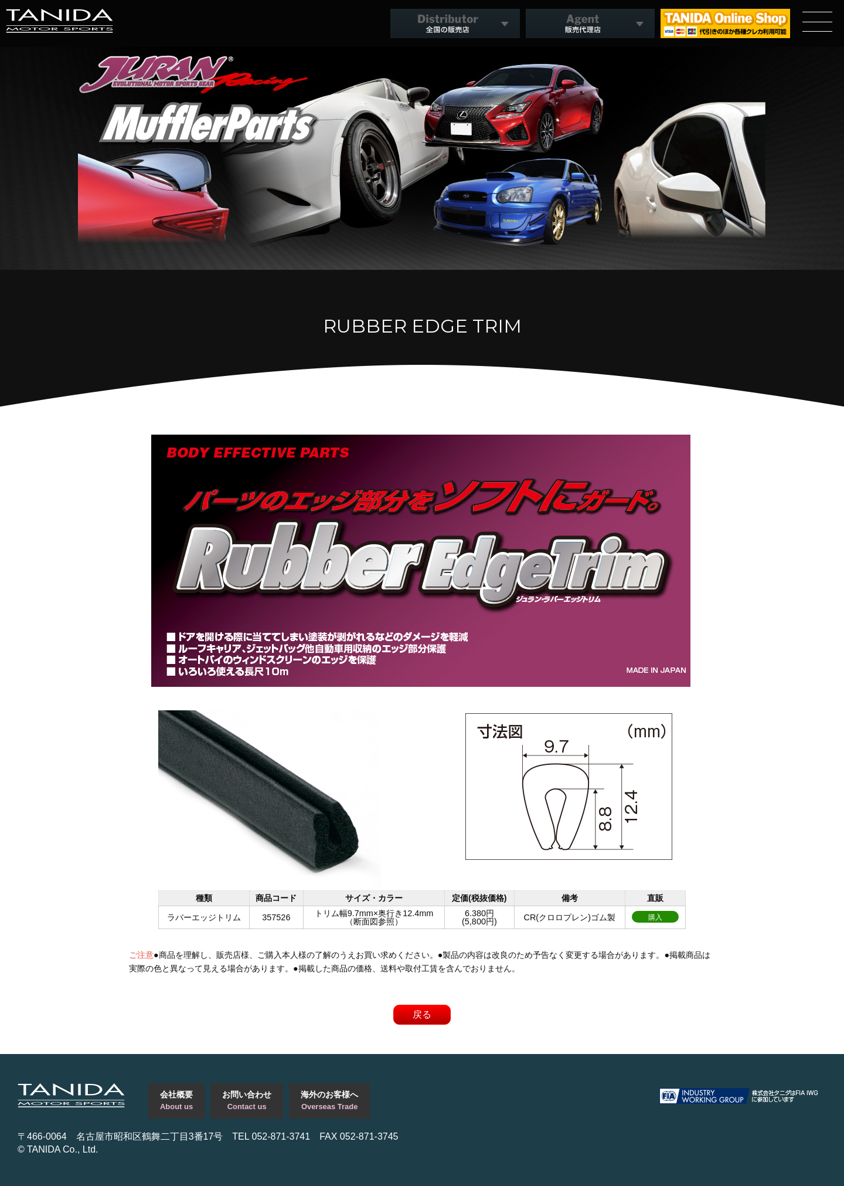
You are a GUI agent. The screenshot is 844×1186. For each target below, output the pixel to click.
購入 (655, 917)
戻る (422, 1014)
